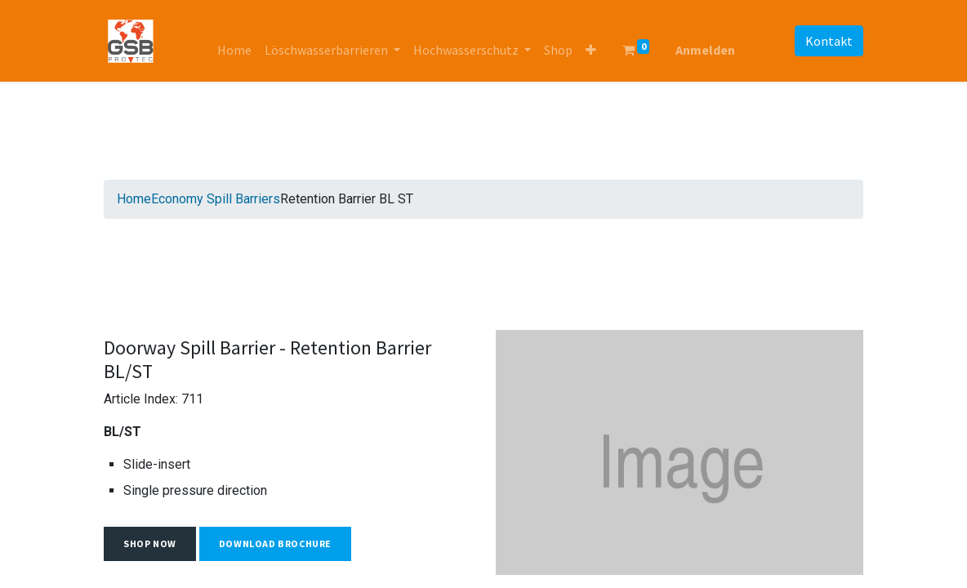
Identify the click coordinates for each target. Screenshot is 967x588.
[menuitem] (234, 49)
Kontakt (829, 41)
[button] (591, 49)
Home (134, 199)
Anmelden (705, 50)
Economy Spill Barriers (215, 199)
